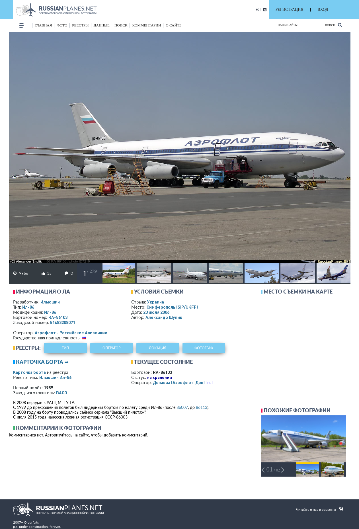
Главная (43, 25)
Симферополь (172, 306)
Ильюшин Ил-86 (55, 377)
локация (157, 348)
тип (65, 348)
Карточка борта (29, 372)
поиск (121, 25)
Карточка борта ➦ (42, 362)
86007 (182, 407)
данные (102, 25)
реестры (80, 25)
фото (62, 25)
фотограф (203, 348)
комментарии (146, 25)
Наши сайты (288, 24)
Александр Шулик (163, 317)
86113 (201, 407)
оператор (111, 348)
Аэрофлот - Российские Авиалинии (71, 332)
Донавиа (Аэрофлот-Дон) (179, 382)
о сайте (173, 25)
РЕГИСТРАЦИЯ (289, 9)
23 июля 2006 (156, 312)
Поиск (333, 25)
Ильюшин (50, 301)
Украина (155, 301)
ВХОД (323, 9)
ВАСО (61, 392)
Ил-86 (28, 306)
